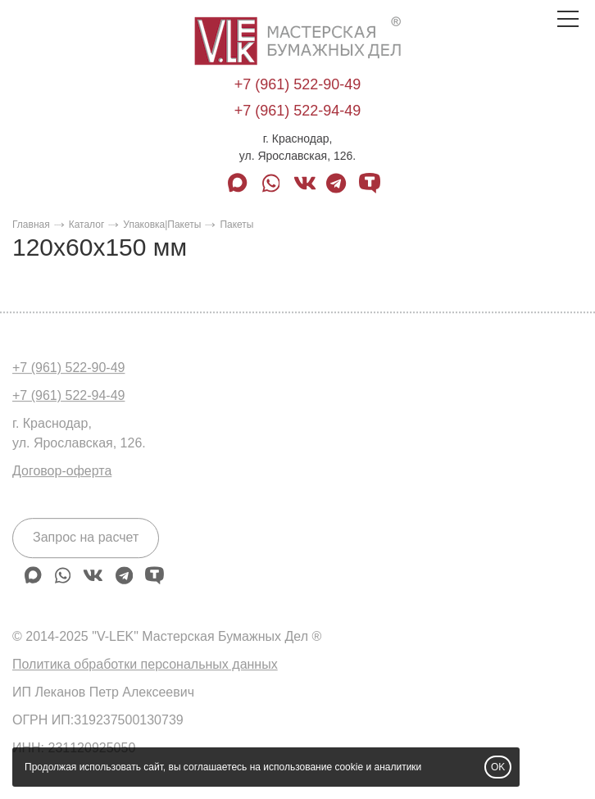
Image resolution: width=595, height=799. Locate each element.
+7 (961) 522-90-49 (297, 84)
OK (498, 767)
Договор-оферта (61, 471)
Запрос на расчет (86, 537)
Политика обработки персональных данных (145, 664)
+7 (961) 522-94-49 (297, 110)
